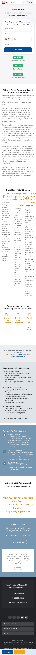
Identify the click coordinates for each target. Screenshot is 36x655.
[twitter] (14, 617)
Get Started (18, 50)
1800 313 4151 (17, 354)
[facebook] (10, 617)
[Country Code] (8, 39)
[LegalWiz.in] (8, 1)
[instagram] (18, 617)
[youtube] (22, 617)
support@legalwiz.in (18, 356)
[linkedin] (26, 617)
